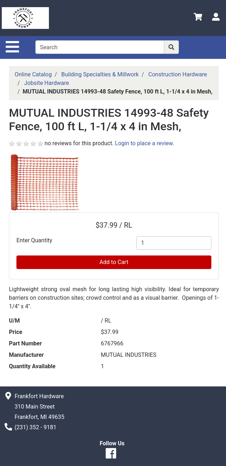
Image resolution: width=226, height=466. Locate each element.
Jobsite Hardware (46, 83)
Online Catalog (33, 74)
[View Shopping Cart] (198, 18)
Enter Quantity (34, 240)
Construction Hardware (177, 74)
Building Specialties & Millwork (100, 74)
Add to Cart (114, 262)
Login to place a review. (144, 143)
